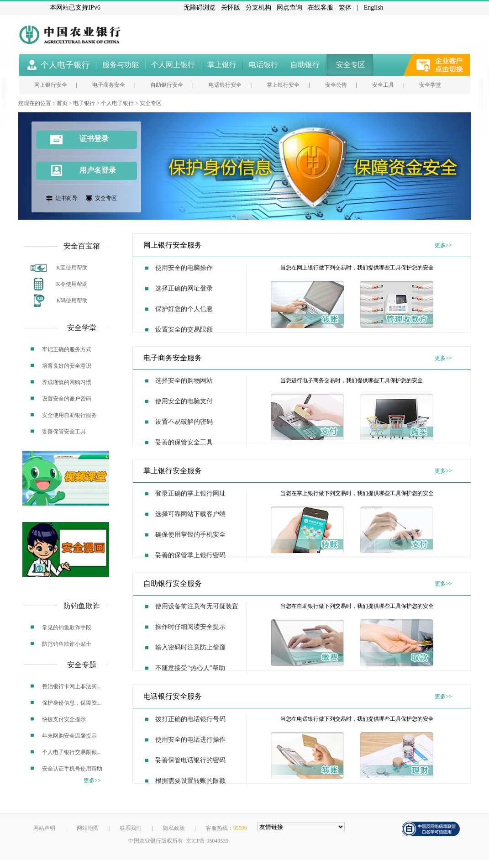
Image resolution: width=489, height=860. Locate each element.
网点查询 (289, 7)
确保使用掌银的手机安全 (190, 534)
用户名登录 (97, 170)
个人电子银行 (117, 103)
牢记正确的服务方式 (66, 349)
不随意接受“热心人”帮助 (190, 668)
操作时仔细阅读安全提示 (190, 626)
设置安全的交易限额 (184, 329)
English (374, 7)
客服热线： (226, 828)
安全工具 (383, 85)
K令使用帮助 (72, 284)
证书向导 (67, 198)
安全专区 (151, 103)
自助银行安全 (166, 85)
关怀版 (230, 7)
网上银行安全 (50, 85)
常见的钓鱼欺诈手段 (66, 627)
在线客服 (320, 7)
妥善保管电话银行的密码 (190, 760)
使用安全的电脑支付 (184, 401)
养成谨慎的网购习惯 (66, 382)
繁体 (345, 7)
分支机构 (258, 7)
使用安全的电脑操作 (184, 267)
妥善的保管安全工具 (184, 442)
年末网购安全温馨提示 (69, 736)
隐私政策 (174, 828)
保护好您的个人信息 (184, 309)
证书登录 (79, 139)
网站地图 (88, 828)
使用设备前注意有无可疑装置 (196, 606)
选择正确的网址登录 (184, 288)
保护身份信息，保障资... (71, 703)
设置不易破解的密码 (184, 421)
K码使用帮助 (72, 300)
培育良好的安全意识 (66, 366)
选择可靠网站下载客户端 (190, 514)
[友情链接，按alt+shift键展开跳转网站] (301, 827)
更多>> (443, 245)
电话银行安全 (225, 85)
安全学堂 (430, 85)
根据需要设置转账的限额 (190, 780)
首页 (62, 103)
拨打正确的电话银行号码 (190, 719)
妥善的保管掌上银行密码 (190, 555)
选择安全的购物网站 (184, 380)
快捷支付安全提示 (64, 719)
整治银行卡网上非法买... (71, 686)
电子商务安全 (108, 85)
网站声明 (44, 828)
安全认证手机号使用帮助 (72, 768)
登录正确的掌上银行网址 (190, 493)
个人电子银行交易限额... (71, 752)
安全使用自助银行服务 (69, 415)
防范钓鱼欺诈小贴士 (66, 644)
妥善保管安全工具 (64, 431)
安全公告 (336, 85)
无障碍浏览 (200, 7)
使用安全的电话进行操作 (190, 739)
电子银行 (84, 103)
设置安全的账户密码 (66, 399)
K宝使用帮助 (72, 267)
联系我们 (131, 828)
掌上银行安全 (283, 85)
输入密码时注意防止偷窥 (190, 647)
